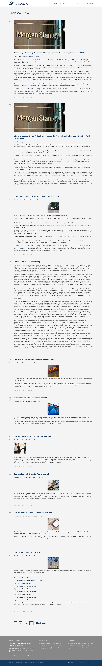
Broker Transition (76, 663)
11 (31, 623)
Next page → (42, 623)
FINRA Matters (20, 91)
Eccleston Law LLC (34, 56)
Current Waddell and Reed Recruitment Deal (33, 512)
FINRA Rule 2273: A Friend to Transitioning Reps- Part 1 (37, 196)
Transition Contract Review (25, 248)
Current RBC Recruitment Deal (27, 552)
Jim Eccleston (25, 56)
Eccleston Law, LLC (37, 363)
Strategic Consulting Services (75, 247)
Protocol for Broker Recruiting (27, 261)
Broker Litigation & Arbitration (60, 247)
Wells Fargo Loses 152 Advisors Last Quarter (20, 655)
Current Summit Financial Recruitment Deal (33, 474)
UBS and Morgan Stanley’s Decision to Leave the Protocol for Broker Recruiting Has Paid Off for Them (52, 137)
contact (26, 93)
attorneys (37, 91)
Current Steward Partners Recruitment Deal (33, 436)
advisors (45, 88)
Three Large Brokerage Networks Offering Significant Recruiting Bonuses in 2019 (49, 53)
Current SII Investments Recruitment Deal (32, 398)
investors (38, 88)
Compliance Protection (73, 90)
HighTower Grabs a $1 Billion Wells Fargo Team (34, 359)
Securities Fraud (63, 90)
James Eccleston (27, 363)
